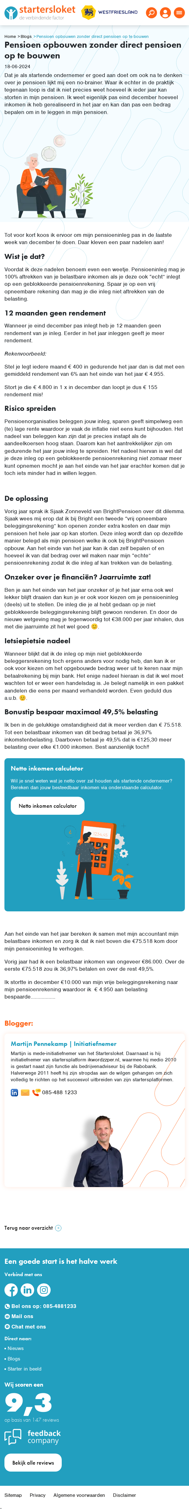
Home (10, 36)
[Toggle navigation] (179, 12)
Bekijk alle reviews (33, 1462)
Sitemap (13, 1495)
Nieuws (16, 1348)
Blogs (26, 36)
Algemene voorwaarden (79, 1495)
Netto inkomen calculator (48, 805)
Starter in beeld (24, 1369)
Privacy (38, 1495)
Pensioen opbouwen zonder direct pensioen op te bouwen (92, 36)
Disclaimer (124, 1495)
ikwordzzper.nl (103, 1060)
